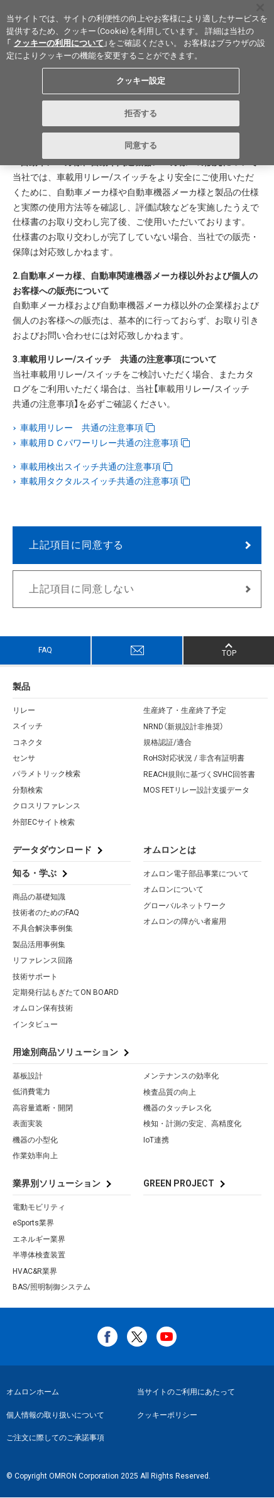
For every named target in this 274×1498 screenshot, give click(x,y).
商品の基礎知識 (39, 897)
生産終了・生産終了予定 (184, 710)
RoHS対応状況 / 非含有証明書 (193, 758)
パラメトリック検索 (46, 773)
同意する (141, 145)
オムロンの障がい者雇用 (184, 921)
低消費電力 (31, 1091)
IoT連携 (156, 1140)
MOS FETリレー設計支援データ (196, 790)
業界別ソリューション (57, 1183)
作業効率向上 (35, 1155)
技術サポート (35, 976)
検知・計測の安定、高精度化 (192, 1123)
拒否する (141, 112)
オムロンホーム (32, 1391)
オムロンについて (173, 889)
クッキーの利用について (59, 43)
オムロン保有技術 (43, 1008)
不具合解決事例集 (43, 928)
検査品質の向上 (169, 1092)
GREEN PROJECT (178, 1183)
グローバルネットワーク (184, 905)
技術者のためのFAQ (46, 912)
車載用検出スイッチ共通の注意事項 (91, 467)
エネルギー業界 (39, 1239)
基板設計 (28, 1076)
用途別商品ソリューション (65, 1052)
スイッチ (28, 726)
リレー (24, 710)
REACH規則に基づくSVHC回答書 (199, 774)
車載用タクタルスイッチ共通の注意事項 (99, 481)
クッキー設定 (141, 80)
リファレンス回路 (43, 960)
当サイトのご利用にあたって (186, 1391)
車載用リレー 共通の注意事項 (82, 428)
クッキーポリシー (167, 1415)
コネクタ (28, 742)
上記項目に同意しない (81, 589)
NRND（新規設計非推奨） (183, 726)
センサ (24, 758)
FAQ (45, 650)
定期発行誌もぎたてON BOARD (66, 992)
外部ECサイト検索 (44, 822)
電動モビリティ (39, 1207)
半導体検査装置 (39, 1255)
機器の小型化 (35, 1140)
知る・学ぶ (35, 873)
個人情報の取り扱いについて (55, 1415)
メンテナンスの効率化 (181, 1076)
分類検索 (28, 790)
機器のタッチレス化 (177, 1108)
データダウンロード (52, 850)
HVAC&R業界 (35, 1271)
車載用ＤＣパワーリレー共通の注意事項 (99, 443)
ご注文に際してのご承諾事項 (55, 1437)
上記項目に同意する (76, 545)
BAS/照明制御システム (51, 1287)
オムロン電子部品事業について (196, 873)
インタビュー (35, 1024)
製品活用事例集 (39, 944)
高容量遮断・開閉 (43, 1108)
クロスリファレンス (46, 805)
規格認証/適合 (167, 742)
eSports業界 (33, 1222)
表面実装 (28, 1123)
